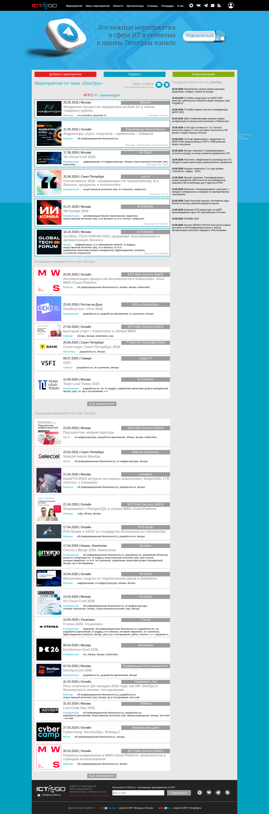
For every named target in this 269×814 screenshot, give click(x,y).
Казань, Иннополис (94, 545)
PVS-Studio (145, 527)
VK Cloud (145, 574)
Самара (86, 358)
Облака (123, 287)
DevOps (133, 287)
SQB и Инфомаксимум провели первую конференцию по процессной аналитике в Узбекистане (200, 120)
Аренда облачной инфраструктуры (89, 795)
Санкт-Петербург (92, 342)
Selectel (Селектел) (145, 452)
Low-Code (135, 697)
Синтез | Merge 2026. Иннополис (89, 550)
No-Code (68, 718)
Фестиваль (69, 351)
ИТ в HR (90, 560)
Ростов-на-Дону (91, 304)
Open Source (146, 557)
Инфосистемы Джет (146, 727)
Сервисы (134, 74)
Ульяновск (88, 619)
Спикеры (152, 5)
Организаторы (135, 5)
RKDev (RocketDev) (145, 304)
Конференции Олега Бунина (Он (145, 666)
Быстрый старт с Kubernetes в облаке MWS (99, 331)
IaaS (111, 336)
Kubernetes (144, 287)
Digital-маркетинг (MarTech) (78, 634)
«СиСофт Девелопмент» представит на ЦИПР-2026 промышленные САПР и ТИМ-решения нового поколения (198, 142)
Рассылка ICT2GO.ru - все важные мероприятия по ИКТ (143, 787)
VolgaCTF (145, 358)
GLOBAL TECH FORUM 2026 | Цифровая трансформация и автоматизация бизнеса (111, 238)
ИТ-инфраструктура (85, 437)
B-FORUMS (146, 379)
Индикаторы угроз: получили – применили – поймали (108, 134)
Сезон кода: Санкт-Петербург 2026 (91, 347)
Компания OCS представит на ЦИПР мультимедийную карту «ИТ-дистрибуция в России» (199, 211)
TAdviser (145, 703)
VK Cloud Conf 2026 (79, 157)
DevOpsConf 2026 (77, 670)
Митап (66, 437)
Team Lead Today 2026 (81, 384)
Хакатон (67, 367)
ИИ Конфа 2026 (76, 211)
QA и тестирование (92, 391)
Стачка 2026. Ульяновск (82, 624)
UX (79, 391)
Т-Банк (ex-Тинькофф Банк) (145, 342)
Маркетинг (89, 628)
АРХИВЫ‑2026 (191, 218)
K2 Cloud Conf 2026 (79, 601)
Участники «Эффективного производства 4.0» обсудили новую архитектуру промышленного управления (202, 161)
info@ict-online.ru (51, 794)
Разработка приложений (114, 313)
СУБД (80, 513)
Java (74, 391)
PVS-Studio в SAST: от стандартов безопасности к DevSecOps (114, 531)
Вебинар (68, 287)
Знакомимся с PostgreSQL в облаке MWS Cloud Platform (110, 509)
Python (135, 634)
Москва (86, 379)
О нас (180, 5)
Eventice (145, 545)
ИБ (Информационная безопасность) (97, 287)
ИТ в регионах (136, 313)
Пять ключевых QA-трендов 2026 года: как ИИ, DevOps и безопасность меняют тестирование (110, 688)
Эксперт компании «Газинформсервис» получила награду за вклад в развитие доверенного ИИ (201, 152)
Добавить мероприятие (65, 74)
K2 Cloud (146, 596)
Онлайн (86, 274)
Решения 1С (162, 634)
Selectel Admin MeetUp (81, 456)
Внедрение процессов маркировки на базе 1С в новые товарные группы (109, 108)
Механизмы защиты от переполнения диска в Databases (110, 578)
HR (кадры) (110, 388)
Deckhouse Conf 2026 (80, 649)
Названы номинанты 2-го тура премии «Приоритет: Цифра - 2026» (197, 170)
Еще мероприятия (102, 403)
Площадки (167, 5)
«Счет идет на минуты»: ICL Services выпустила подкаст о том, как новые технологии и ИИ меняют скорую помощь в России (200, 130)
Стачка (146, 619)
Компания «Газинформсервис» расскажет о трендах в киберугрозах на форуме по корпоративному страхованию (200, 192)
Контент (144, 634)
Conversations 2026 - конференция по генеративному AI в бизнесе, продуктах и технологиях (111, 183)
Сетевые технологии (74, 608)
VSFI (67, 363)
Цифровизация (85, 583)
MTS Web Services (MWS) (145, 274)
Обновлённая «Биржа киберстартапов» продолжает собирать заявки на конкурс (198, 90)
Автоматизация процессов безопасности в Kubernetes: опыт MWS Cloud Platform (114, 280)
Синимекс (145, 474)
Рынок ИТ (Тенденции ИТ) (77, 557)
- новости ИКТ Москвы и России (135, 808)
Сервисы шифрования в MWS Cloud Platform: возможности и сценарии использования (114, 757)
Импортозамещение (138, 715)
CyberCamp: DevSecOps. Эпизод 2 (91, 732)
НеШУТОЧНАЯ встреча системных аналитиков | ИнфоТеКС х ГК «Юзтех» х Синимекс (116, 480)
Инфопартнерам (203, 74)
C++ (106, 391)
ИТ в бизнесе (112, 631)
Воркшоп (68, 487)
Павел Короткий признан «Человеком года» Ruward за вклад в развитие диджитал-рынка (200, 202)
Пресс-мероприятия (98, 5)
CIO (102, 388)
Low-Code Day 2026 (79, 708)
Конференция (71, 313)
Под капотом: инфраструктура (88, 432)
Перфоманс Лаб (145, 681)
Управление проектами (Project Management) (143, 388)
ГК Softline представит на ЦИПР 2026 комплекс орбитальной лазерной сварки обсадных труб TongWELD (201, 101)
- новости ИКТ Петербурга (186, 808)
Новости (118, 5)
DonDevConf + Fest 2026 (83, 309)
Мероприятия (74, 5)
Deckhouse (145, 645)
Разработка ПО (91, 313)
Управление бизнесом (155, 554)
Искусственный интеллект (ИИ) (122, 557)
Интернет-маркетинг (74, 560)
